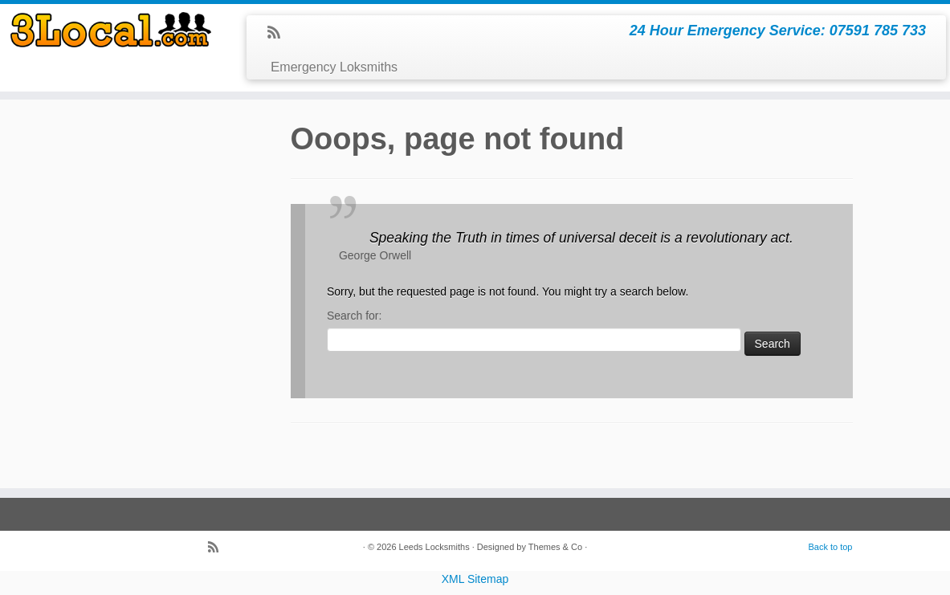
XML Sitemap (475, 579)
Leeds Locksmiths (434, 547)
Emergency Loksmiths (334, 67)
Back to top (830, 547)
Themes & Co (555, 547)
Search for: (354, 315)
